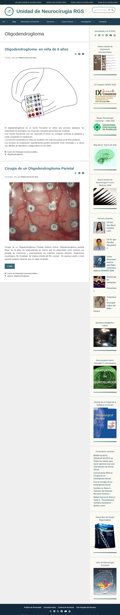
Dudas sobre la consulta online (82, 2)
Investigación (89, 21)
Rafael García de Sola (103, 497)
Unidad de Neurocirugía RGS (50, 11)
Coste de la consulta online (108, 2)
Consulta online (49, 607)
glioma (10, 276)
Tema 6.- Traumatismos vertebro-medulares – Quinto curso (104, 503)
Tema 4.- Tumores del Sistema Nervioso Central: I (103, 491)
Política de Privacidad (32, 607)
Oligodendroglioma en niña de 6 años (36, 49)
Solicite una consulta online (56, 2)
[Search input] (101, 9)
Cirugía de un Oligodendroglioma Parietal (39, 168)
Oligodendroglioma (15, 154)
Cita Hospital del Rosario (86, 607)
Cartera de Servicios (66, 607)
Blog (14, 22)
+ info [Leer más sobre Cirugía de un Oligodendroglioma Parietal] (9, 266)
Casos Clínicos (70, 21)
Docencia (53, 21)
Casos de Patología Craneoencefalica (22, 152)
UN (6, 21)
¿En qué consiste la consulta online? (28, 2)
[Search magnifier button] (112, 9)
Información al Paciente (32, 21)
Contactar (103, 22)
